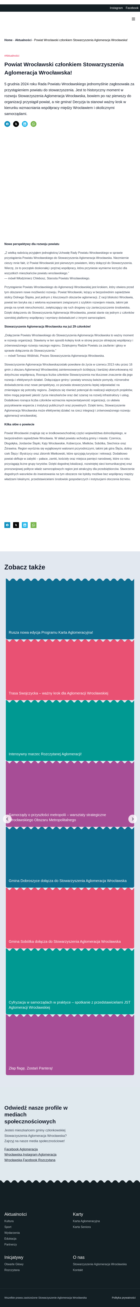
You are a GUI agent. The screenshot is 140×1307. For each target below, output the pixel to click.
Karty (78, 1214)
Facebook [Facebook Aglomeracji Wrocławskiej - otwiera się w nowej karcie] (132, 7)
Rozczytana (12, 1270)
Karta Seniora (82, 1226)
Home (8, 40)
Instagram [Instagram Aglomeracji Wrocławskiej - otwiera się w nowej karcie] (116, 7)
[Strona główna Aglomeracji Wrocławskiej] (14, 19)
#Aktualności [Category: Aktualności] (11, 55)
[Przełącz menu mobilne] (133, 19)
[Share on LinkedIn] (25, 124)
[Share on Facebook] (7, 124)
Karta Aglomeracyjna (86, 1221)
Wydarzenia (12, 1232)
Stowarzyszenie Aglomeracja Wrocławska (100, 1264)
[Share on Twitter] (16, 124)
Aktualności (23, 40)
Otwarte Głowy (14, 1264)
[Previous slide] (7, 819)
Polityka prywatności (124, 1297)
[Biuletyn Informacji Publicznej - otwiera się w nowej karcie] (105, 8)
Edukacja (10, 1238)
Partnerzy (10, 1244)
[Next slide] (132, 819)
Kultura (9, 1221)
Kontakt (78, 1270)
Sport (7, 1226)
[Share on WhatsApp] (33, 124)
